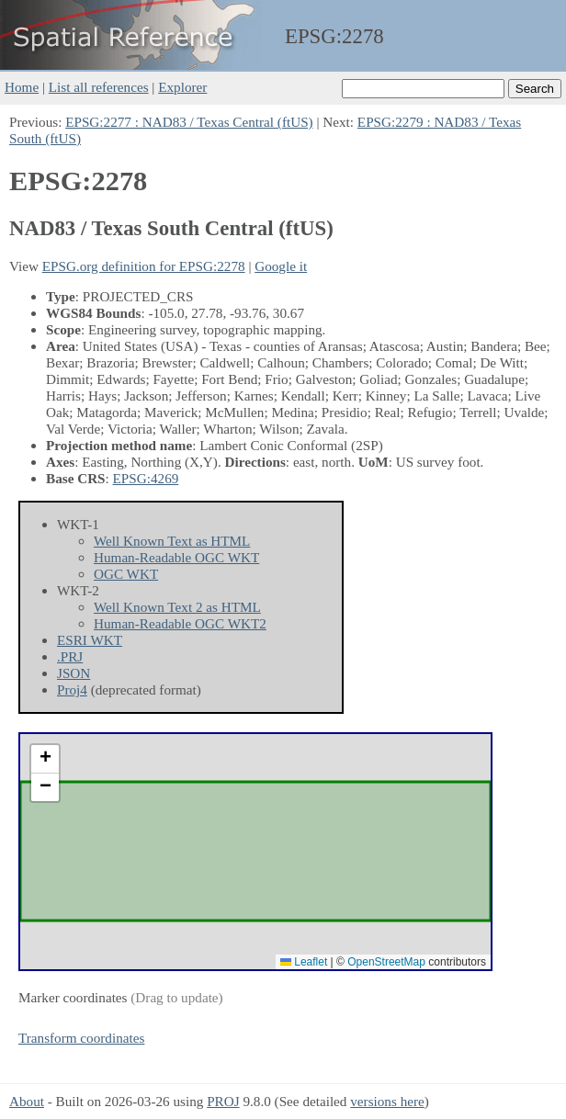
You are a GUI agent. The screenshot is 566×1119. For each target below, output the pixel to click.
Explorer (182, 87)
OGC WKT (126, 574)
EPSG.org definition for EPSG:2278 (143, 266)
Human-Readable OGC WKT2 (180, 623)
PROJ (223, 1101)
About (26, 1101)
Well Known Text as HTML (172, 540)
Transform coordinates (81, 1038)
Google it (281, 266)
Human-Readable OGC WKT (176, 557)
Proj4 (72, 689)
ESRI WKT (89, 640)
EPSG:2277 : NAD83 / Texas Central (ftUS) (188, 122)
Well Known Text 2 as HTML (177, 607)
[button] (45, 759)
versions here (387, 1101)
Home (22, 87)
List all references (99, 87)
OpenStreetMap (386, 961)
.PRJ (70, 656)
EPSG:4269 (146, 478)
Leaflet (303, 961)
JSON (73, 673)
